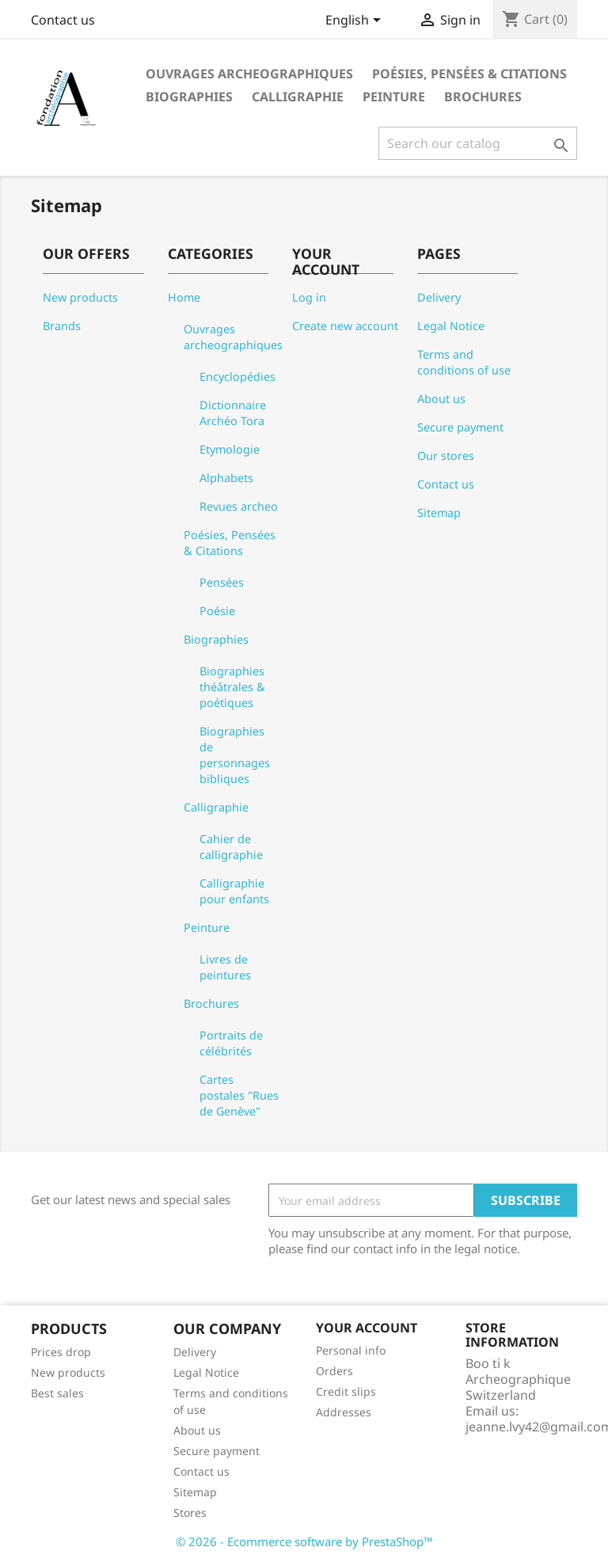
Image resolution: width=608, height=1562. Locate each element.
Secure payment (460, 427)
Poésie (217, 610)
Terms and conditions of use (464, 362)
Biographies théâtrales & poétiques (232, 686)
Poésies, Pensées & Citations (469, 73)
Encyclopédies (238, 376)
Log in (309, 297)
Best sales (57, 1392)
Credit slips (346, 1391)
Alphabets (226, 477)
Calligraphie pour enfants (234, 891)
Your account (366, 1327)
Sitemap (439, 512)
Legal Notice (450, 325)
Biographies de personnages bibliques (235, 755)
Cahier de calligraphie (231, 846)
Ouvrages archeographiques (249, 73)
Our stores (445, 455)
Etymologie (230, 449)
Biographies (189, 96)
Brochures (483, 96)
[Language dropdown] (355, 21)
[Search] (477, 143)
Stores (190, 1512)
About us (441, 398)
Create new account (345, 325)
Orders (334, 1370)
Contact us (63, 20)
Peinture (394, 96)
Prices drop (61, 1351)
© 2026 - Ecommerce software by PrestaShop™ (304, 1541)
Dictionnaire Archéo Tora (233, 412)
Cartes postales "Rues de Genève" (239, 1095)
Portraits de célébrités (231, 1043)
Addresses (343, 1411)
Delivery (439, 297)
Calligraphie (298, 96)
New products (80, 297)
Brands (62, 325)
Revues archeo (239, 506)
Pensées (222, 582)
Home (184, 297)
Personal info (351, 1350)
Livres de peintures (225, 967)
